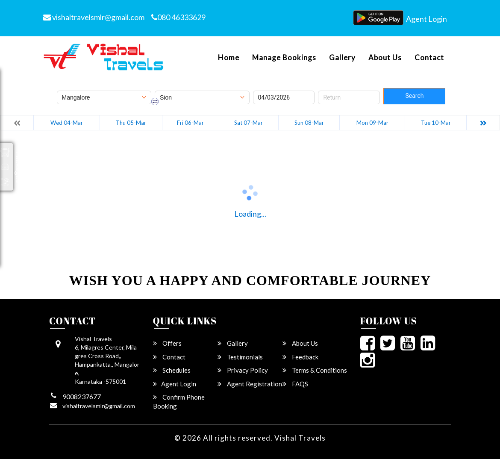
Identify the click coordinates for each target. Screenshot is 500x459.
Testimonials (240, 357)
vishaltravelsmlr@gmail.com (93, 17)
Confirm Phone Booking (179, 401)
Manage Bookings (284, 57)
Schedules (172, 370)
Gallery (342, 57)
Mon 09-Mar (372, 122)
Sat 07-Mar (248, 122)
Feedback (300, 357)
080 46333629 (178, 17)
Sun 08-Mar (309, 122)
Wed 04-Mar (66, 122)
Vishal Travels (300, 437)
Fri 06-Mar (190, 122)
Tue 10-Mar (436, 122)
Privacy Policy (243, 370)
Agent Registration (250, 384)
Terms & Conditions (314, 370)
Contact (429, 57)
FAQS (295, 384)
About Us (385, 57)
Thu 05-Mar (131, 122)
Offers (167, 343)
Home (228, 57)
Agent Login (426, 19)
